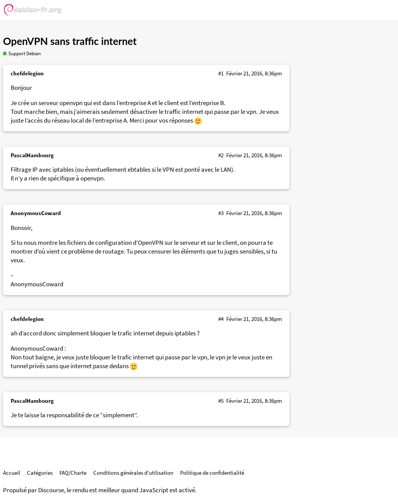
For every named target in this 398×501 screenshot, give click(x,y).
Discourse (51, 490)
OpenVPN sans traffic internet (70, 41)
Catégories (40, 472)
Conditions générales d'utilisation (133, 472)
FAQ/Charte (72, 472)
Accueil (11, 472)
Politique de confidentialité (212, 472)
